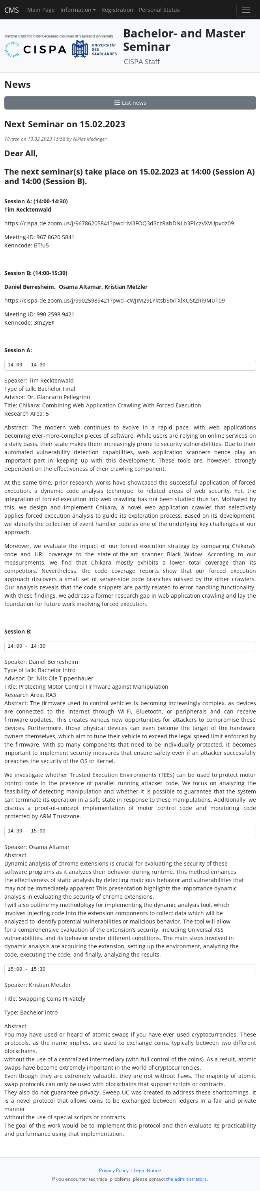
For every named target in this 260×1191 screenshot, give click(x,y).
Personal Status (159, 9)
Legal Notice (147, 1170)
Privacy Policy (114, 1170)
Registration (117, 9)
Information (76, 9)
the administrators (186, 1179)
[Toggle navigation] (246, 10)
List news (130, 102)
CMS (11, 10)
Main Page (41, 9)
